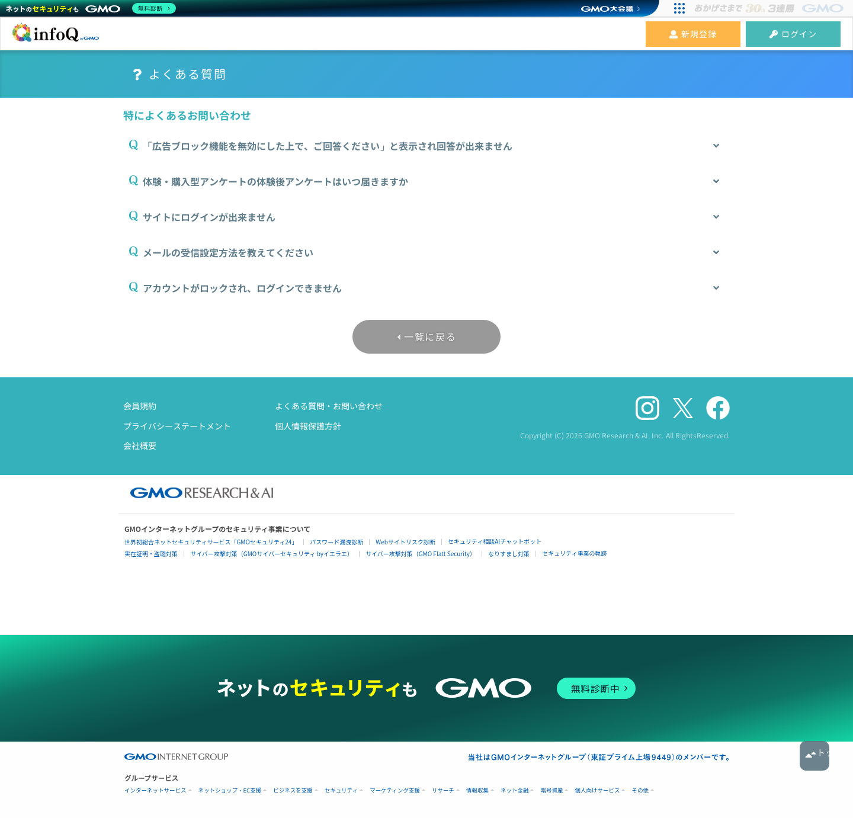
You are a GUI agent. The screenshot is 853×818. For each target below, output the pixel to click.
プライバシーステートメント (177, 426)
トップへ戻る (814, 756)
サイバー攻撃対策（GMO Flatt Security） (420, 553)
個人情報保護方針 (308, 426)
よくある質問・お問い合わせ (329, 406)
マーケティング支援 (395, 790)
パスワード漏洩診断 (336, 541)
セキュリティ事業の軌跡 (574, 552)
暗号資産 (551, 790)
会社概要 (139, 445)
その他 (640, 790)
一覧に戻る (430, 336)
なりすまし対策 (509, 553)
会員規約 (139, 406)
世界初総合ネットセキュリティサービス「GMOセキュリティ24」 (210, 541)
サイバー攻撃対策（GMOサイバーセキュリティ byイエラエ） (271, 553)
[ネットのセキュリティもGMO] (91, 8)
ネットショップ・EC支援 (230, 790)
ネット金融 (515, 790)
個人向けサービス (597, 790)
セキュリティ (341, 790)
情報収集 (477, 790)
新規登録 (693, 34)
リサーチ (443, 790)
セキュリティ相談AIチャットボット (494, 541)
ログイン (793, 34)
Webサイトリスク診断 (405, 541)
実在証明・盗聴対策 (151, 553)
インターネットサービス (155, 790)
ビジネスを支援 (293, 790)
